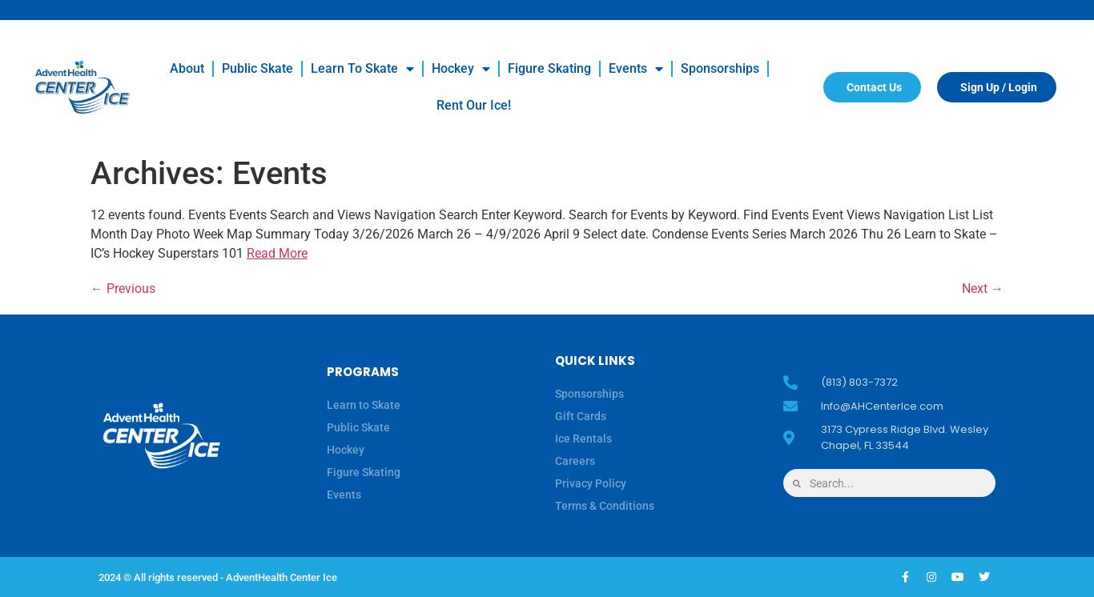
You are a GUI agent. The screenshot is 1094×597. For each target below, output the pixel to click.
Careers (575, 461)
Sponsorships (720, 68)
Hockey (461, 68)
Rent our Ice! (473, 105)
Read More (277, 253)
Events (636, 68)
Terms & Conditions (604, 505)
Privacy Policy (590, 483)
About (187, 68)
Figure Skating (549, 68)
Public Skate (257, 68)
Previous (122, 288)
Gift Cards (580, 416)
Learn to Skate (362, 68)
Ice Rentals (583, 438)
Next (983, 288)
